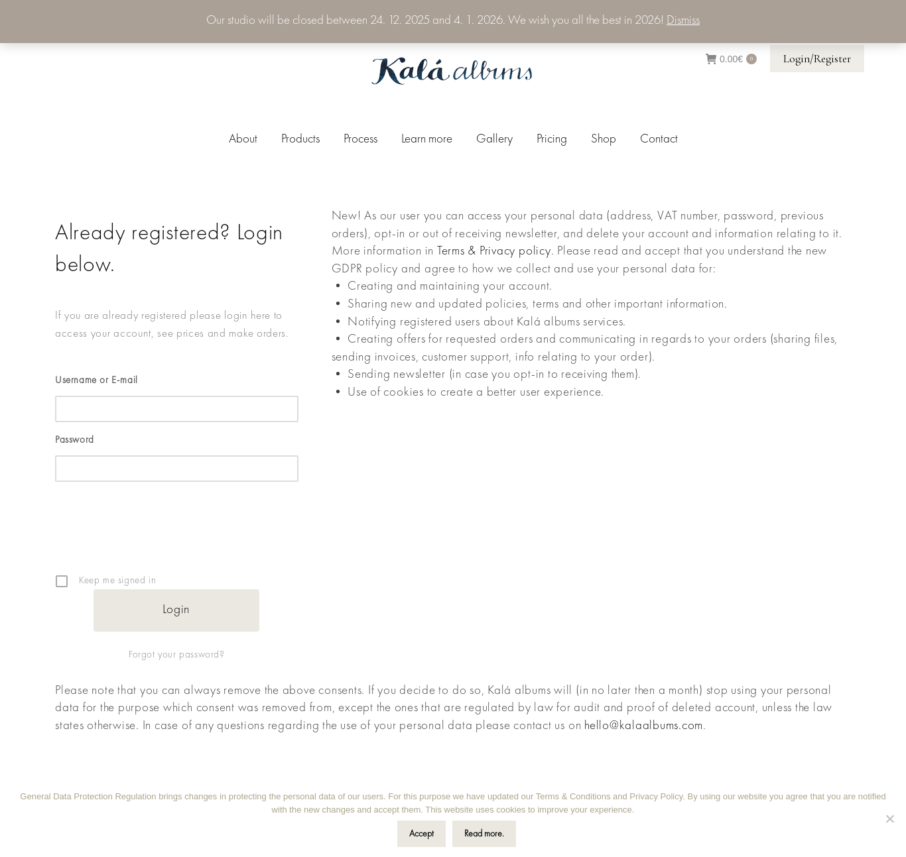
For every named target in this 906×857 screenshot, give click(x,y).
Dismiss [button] (683, 21)
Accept (421, 833)
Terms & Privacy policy (494, 251)
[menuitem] (243, 139)
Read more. (484, 833)
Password (74, 440)
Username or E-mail (96, 381)
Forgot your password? (177, 655)
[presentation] (178, 537)
